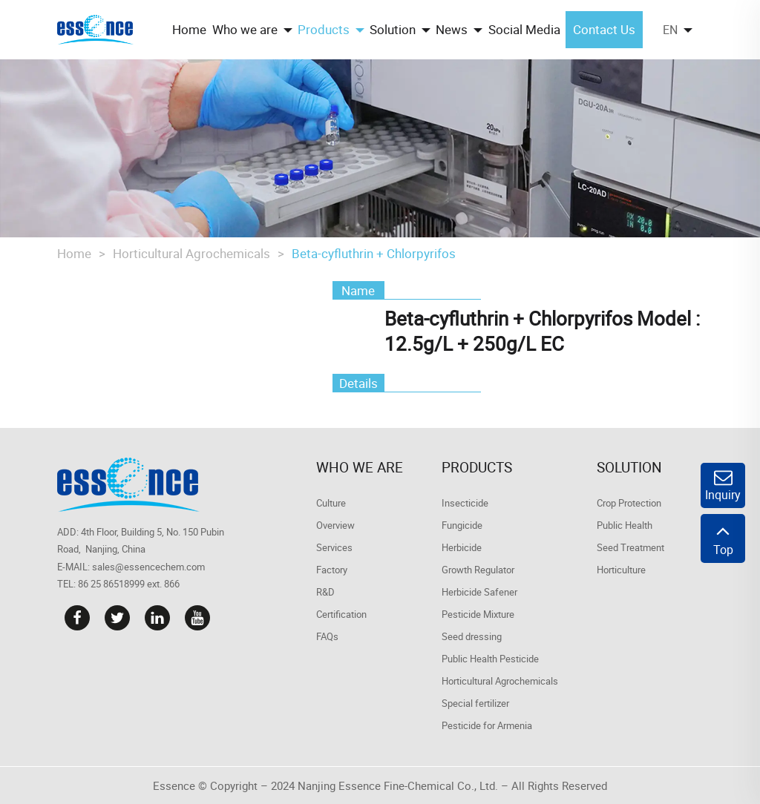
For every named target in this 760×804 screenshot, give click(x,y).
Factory (331, 569)
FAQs (327, 636)
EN (670, 30)
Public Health (624, 525)
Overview (335, 525)
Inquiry (723, 485)
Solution (629, 467)
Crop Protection (629, 503)
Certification (341, 614)
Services (334, 547)
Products (477, 467)
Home (74, 253)
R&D (325, 592)
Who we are (359, 467)
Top (723, 538)
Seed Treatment (630, 547)
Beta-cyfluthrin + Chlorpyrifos (374, 253)
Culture (331, 503)
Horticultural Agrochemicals (191, 253)
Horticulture (621, 569)
